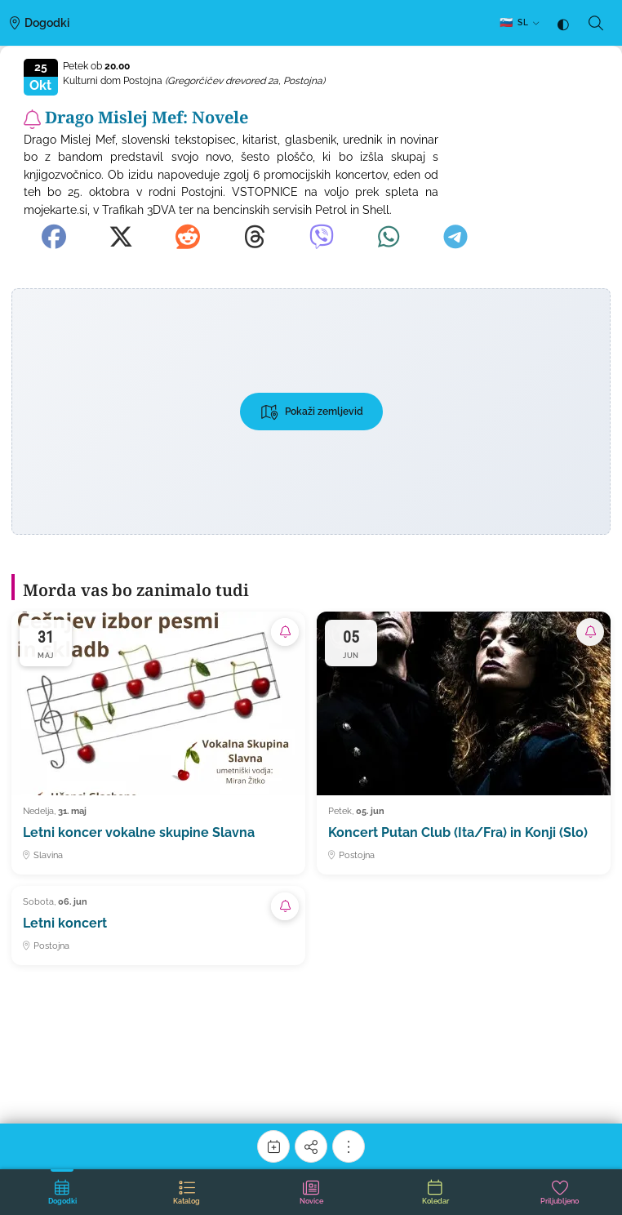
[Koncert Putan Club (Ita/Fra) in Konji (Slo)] (464, 743)
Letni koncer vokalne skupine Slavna (139, 832)
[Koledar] (273, 1146)
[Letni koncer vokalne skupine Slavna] (158, 743)
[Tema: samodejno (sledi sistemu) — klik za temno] (563, 23)
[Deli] (311, 1146)
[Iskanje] (596, 23)
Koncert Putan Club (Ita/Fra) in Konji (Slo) (458, 832)
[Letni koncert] (158, 925)
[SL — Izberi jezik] (519, 23)
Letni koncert (65, 923)
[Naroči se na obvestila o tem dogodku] (32, 119)
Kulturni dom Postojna (194, 81)
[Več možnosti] (348, 1146)
